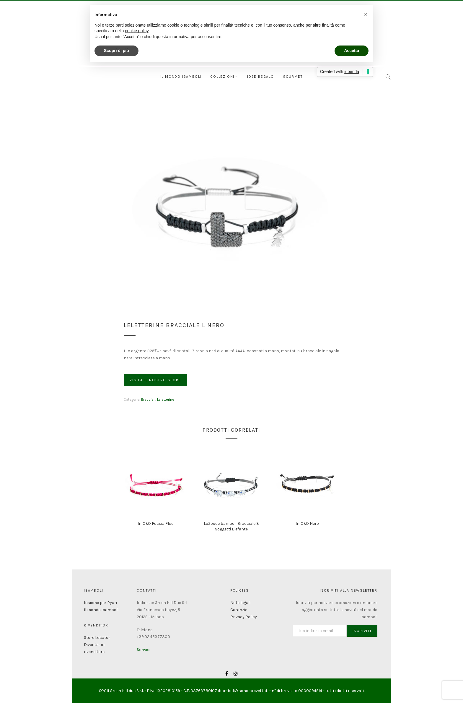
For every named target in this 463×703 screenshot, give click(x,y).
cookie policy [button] (137, 30)
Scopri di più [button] (116, 50)
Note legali (240, 602)
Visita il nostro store (155, 380)
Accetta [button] (351, 50)
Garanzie (238, 609)
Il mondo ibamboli (181, 76)
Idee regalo (260, 76)
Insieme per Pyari (100, 602)
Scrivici (143, 649)
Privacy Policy (243, 616)
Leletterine (165, 399)
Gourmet (293, 76)
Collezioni (222, 76)
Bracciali (148, 399)
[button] (365, 14)
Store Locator (97, 637)
